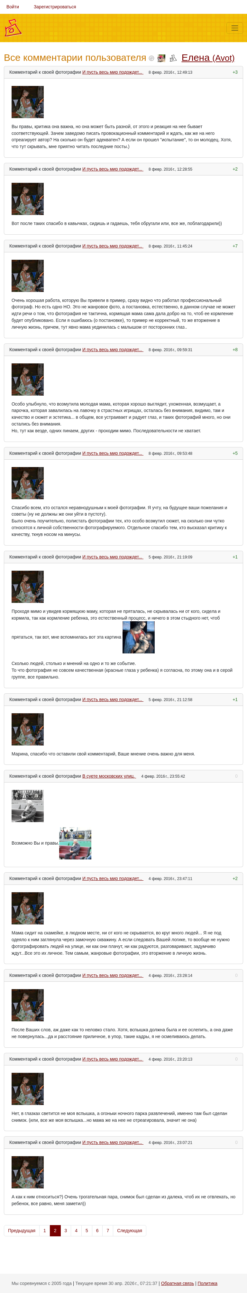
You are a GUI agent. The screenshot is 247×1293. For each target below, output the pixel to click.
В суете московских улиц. (109, 776)
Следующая (129, 1230)
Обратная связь (177, 1283)
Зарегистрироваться (55, 6)
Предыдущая (21, 1230)
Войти (12, 6)
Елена (207, 57)
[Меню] (234, 28)
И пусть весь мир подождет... (112, 72)
